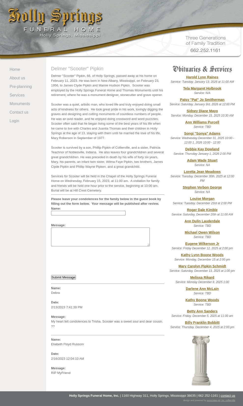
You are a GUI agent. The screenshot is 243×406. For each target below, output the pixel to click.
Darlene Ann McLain (202, 289)
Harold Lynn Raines (202, 77)
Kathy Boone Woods (202, 300)
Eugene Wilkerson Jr (202, 244)
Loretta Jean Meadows (202, 172)
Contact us (19, 112)
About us (17, 78)
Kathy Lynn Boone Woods (202, 255)
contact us (228, 395)
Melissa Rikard (202, 277)
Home (15, 69)
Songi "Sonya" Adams (202, 133)
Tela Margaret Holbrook (202, 88)
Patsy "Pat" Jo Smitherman (202, 100)
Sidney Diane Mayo (202, 111)
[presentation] (88, 260)
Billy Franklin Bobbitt (202, 322)
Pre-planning (21, 86)
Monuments (20, 104)
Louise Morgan (202, 199)
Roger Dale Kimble (202, 210)
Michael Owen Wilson (202, 232)
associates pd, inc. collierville (221, 400)
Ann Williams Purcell (202, 122)
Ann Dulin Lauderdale (202, 221)
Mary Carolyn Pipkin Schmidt (202, 266)
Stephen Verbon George (202, 187)
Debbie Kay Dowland (202, 149)
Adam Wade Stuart (202, 160)
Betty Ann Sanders (202, 311)
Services (17, 95)
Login (14, 121)
